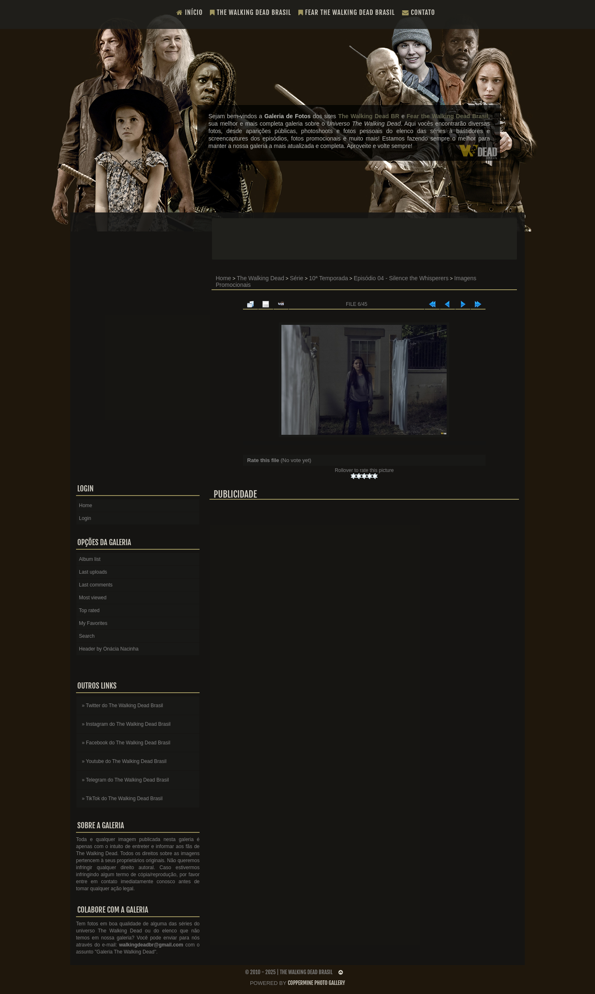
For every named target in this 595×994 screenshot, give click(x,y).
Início (189, 12)
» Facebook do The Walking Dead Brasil (126, 743)
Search (87, 636)
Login (85, 518)
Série (296, 278)
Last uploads (93, 572)
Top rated (89, 610)
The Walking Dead (260, 278)
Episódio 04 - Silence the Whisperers (401, 278)
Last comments (95, 585)
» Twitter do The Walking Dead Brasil (122, 705)
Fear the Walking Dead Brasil (346, 12)
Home (223, 278)
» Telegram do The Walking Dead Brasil (125, 780)
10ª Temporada (328, 278)
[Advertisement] (364, 238)
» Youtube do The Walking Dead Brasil (124, 761)
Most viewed (93, 598)
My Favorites (93, 623)
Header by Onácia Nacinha (108, 649)
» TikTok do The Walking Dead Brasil (122, 798)
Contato (418, 12)
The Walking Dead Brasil (250, 12)
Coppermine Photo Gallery (316, 983)
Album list (89, 559)
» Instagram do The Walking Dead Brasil (126, 724)
